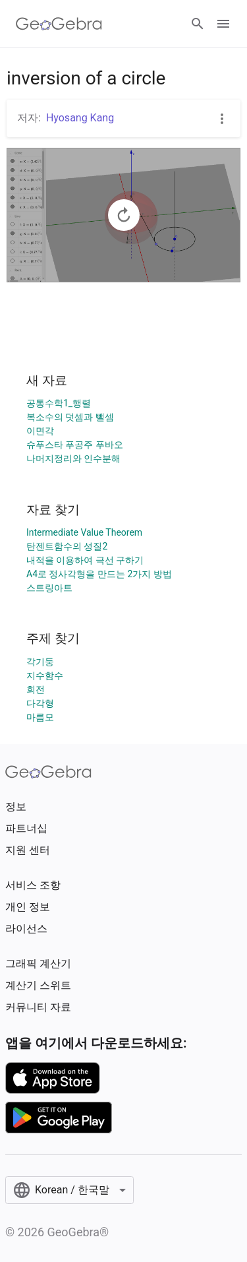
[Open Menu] (223, 24)
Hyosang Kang (80, 117)
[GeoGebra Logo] (59, 23)
